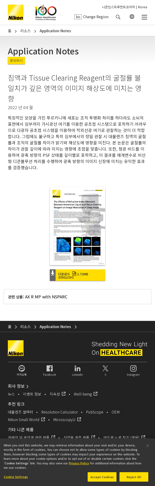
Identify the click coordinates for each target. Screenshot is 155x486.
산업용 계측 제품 (76, 437)
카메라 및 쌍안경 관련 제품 (29, 437)
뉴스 (11, 394)
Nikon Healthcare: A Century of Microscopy (46, 12)
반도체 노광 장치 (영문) (121, 437)
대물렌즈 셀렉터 (20, 412)
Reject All (134, 478)
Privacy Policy (79, 464)
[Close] (148, 447)
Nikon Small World (23, 419)
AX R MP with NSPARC (46, 297)
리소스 (25, 30)
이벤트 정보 (32, 394)
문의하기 (16, 60)
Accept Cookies (102, 478)
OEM (116, 412)
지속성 (55, 394)
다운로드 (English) (73, 275)
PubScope (94, 412)
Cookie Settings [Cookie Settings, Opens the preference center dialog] (16, 478)
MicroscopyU (64, 419)
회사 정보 (16, 386)
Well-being (83, 394)
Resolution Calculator (59, 412)
